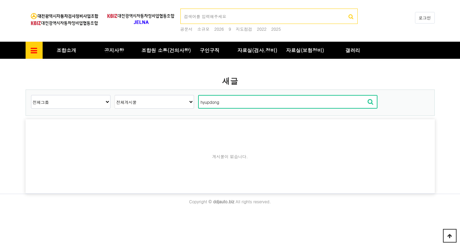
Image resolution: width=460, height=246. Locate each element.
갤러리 (352, 50)
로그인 (425, 17)
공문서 (186, 29)
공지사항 (114, 50)
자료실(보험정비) (305, 50)
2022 (262, 29)
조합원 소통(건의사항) (166, 50)
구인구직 (210, 50)
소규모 (203, 29)
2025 (276, 29)
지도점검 (244, 29)
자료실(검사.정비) (257, 50)
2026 (219, 29)
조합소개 (66, 50)
